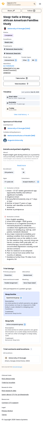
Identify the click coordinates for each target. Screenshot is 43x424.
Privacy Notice (7, 411)
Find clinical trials (8, 379)
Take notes (22, 78)
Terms (4, 415)
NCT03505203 (8, 66)
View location (22, 84)
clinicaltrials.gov (17, 367)
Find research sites (9, 391)
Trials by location (8, 383)
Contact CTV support (10, 403)
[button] (8, 42)
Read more (21, 165)
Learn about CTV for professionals (15, 395)
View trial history (21, 114)
